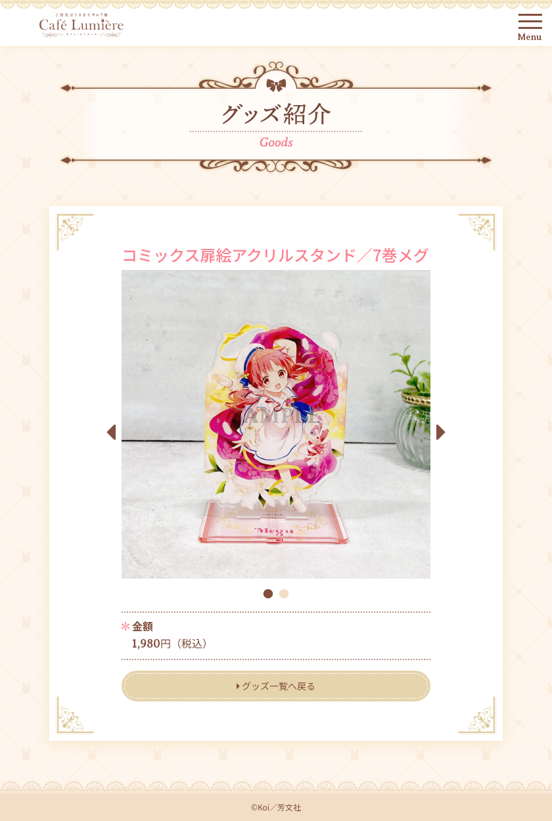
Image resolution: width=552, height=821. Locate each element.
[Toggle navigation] (532, 21)
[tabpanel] (276, 424)
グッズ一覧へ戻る (276, 685)
